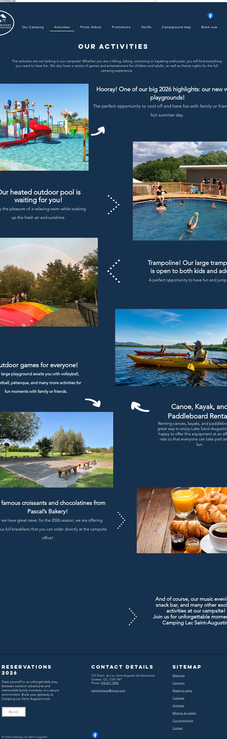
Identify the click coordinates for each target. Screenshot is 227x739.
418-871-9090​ (110, 683)
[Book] (14, 712)
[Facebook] (210, 15)
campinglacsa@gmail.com (108, 690)
